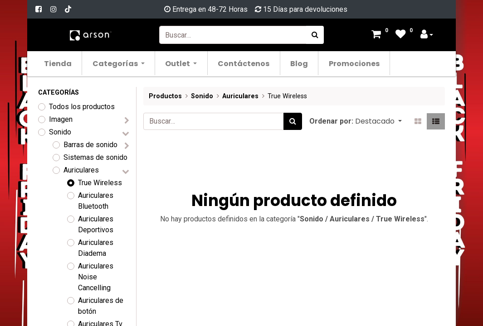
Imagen (61, 119)
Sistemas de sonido (95, 157)
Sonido (60, 132)
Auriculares (81, 170)
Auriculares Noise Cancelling (95, 277)
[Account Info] (426, 35)
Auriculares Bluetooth (95, 201)
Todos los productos (82, 106)
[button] (378, 121)
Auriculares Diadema (95, 248)
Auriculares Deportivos (95, 224)
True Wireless (100, 182)
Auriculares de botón (100, 306)
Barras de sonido (90, 144)
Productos (165, 96)
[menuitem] (58, 63)
